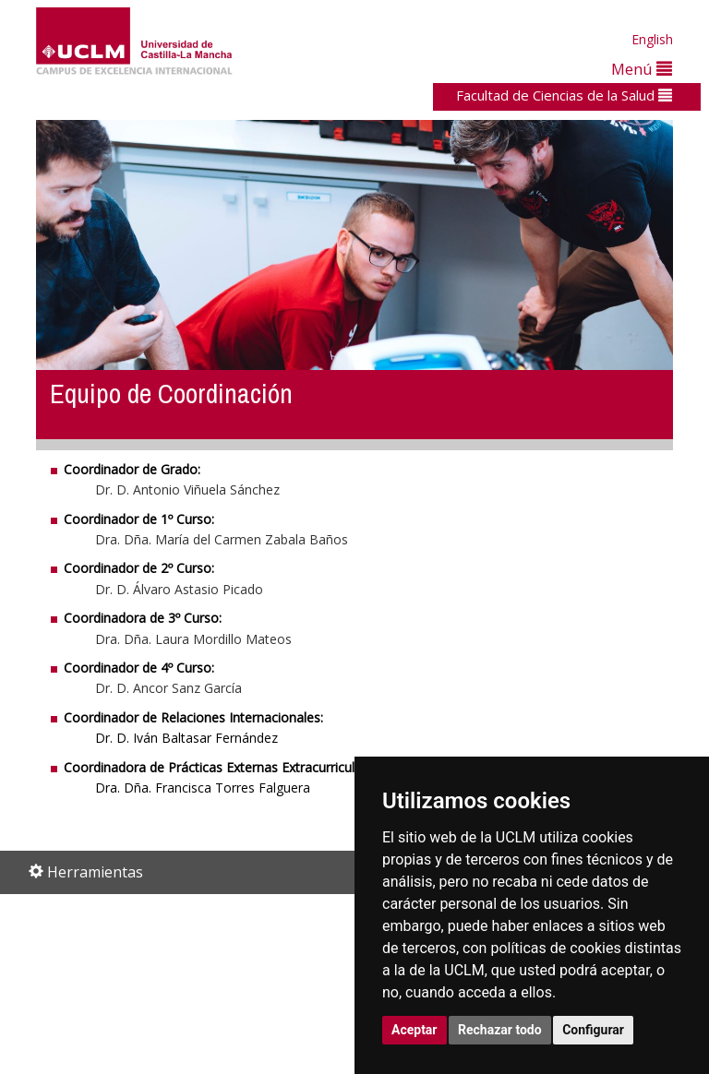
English (652, 39)
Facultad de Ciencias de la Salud (564, 95)
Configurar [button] (593, 1029)
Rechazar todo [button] (500, 1029)
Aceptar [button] (414, 1029)
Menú (641, 68)
